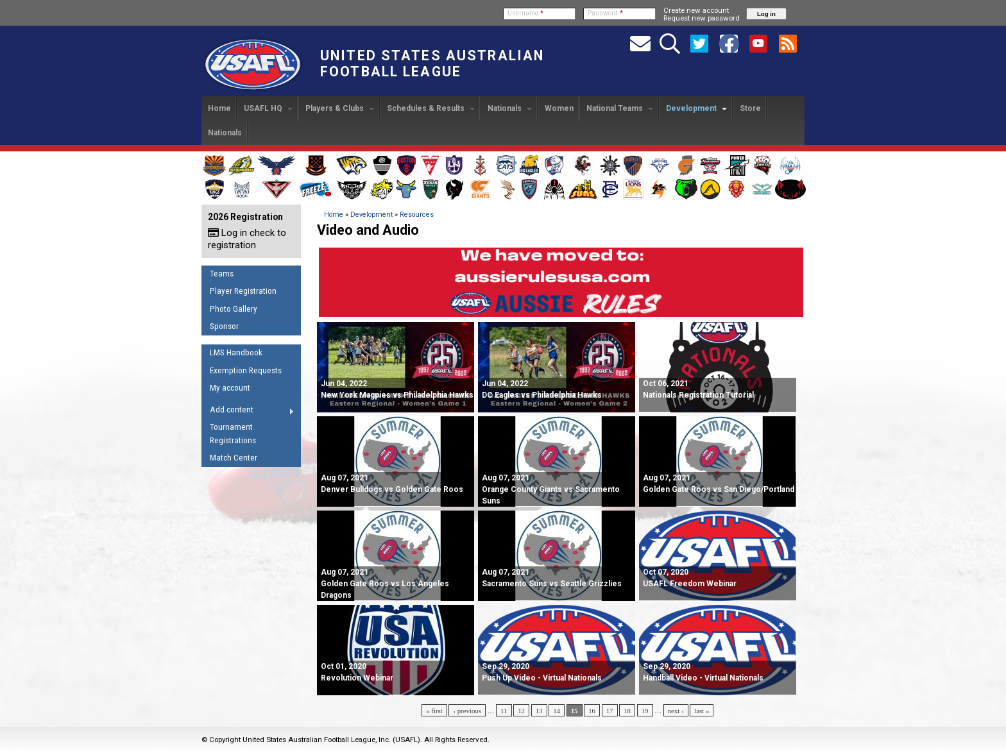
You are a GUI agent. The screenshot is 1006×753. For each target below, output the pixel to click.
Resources (417, 214)
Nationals (510, 108)
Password (605, 13)
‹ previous (467, 711)
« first (434, 711)
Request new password (701, 17)
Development (696, 108)
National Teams (619, 108)
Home (219, 108)
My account (230, 388)
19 (645, 711)
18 (627, 711)
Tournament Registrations (233, 433)
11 (503, 711)
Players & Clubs (339, 108)
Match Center (233, 457)
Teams (222, 273)
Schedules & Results (431, 108)
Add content (247, 412)
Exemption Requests (246, 370)
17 (609, 711)
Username (525, 13)
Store (750, 108)
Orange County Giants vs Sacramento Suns (551, 489)
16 (591, 711)
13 (539, 711)
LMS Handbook (236, 352)
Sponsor (224, 326)
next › (676, 711)
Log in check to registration (247, 239)
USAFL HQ (268, 108)
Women (559, 108)
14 (556, 711)
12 (521, 711)
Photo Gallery (233, 309)
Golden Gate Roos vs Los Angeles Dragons (385, 584)
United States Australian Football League (432, 63)
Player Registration (243, 291)
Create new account (696, 10)
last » (701, 711)
